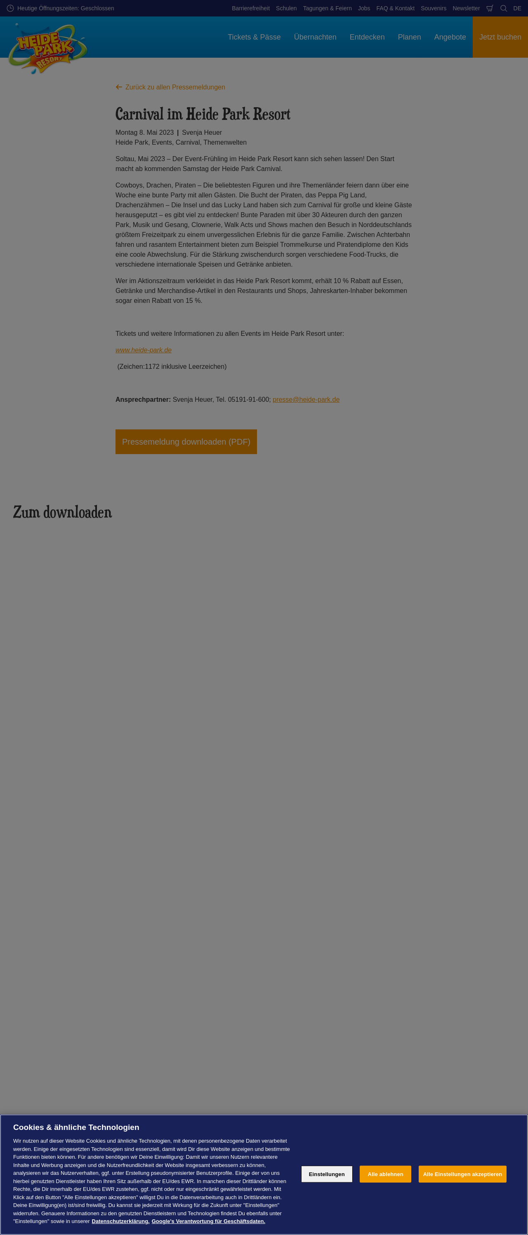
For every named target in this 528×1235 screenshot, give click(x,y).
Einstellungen (327, 1174)
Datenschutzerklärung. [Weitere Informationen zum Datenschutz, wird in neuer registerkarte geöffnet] (121, 1221)
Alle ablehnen (385, 1174)
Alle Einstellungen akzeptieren (462, 1174)
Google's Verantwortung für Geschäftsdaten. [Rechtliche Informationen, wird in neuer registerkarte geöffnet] (208, 1221)
